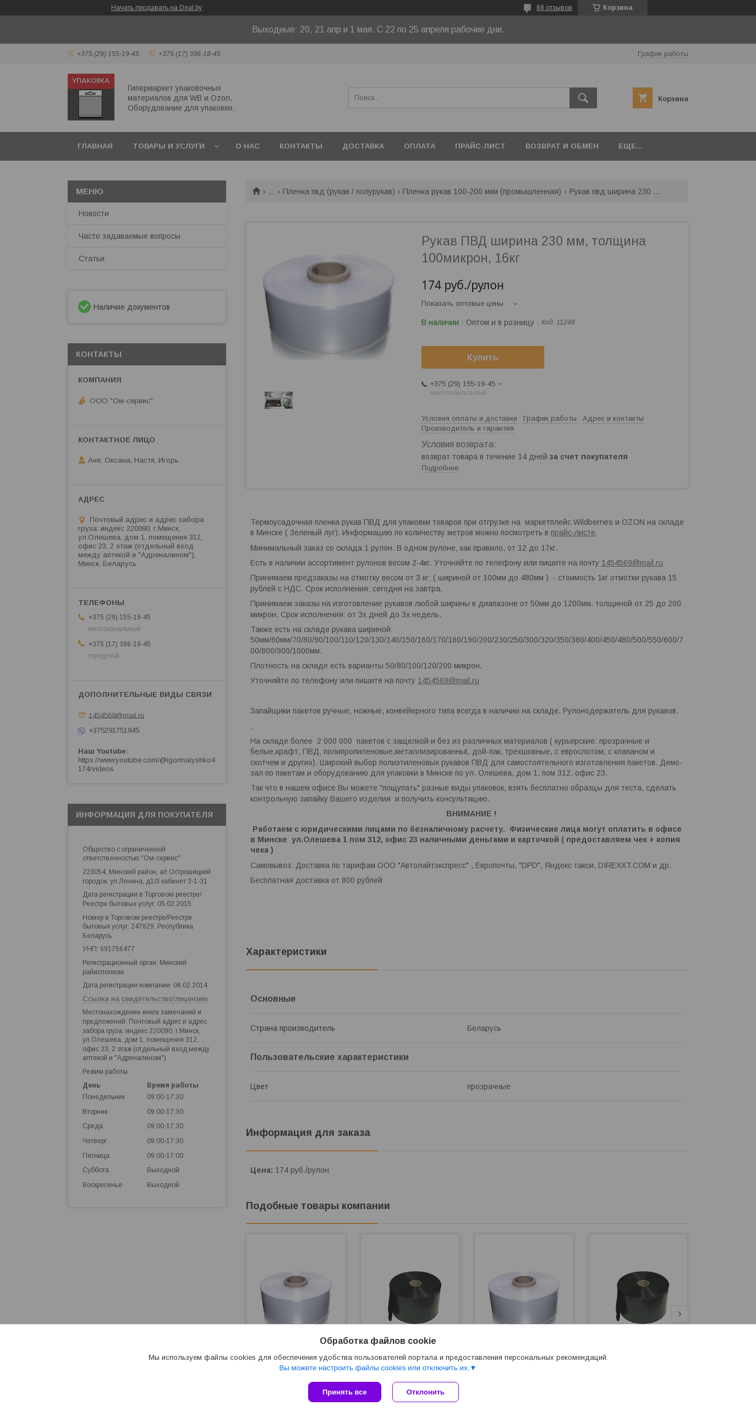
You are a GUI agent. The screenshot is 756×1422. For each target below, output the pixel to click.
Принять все (344, 1392)
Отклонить (426, 1392)
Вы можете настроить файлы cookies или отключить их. (374, 1368)
